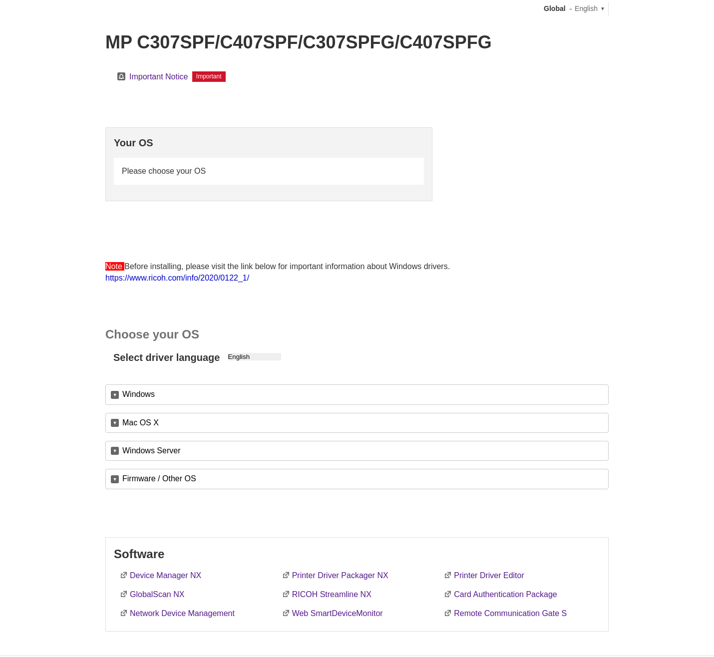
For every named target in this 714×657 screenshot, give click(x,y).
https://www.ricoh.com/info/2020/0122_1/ (177, 278)
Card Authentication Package (505, 594)
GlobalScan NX (157, 594)
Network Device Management (182, 613)
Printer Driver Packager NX (340, 575)
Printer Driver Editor (489, 575)
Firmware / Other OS (159, 478)
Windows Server (151, 450)
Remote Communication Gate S (510, 613)
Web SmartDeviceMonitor (337, 613)
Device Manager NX (165, 575)
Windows (138, 394)
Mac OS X (140, 422)
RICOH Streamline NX (331, 594)
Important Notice (158, 76)
